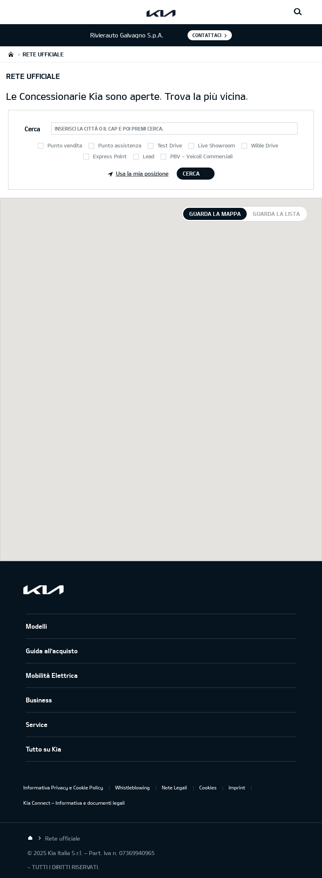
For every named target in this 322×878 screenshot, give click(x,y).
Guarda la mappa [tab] (215, 213)
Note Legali (174, 787)
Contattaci (206, 35)
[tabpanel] (161, 379)
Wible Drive (264, 145)
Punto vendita (64, 145)
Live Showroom (216, 145)
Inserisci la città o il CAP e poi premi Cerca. (109, 128)
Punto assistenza (119, 145)
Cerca (191, 173)
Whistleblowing (132, 787)
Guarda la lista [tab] (276, 213)
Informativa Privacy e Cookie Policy (63, 787)
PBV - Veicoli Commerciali (201, 156)
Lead (148, 156)
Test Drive (169, 145)
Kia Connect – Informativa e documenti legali (74, 803)
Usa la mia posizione (138, 173)
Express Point (110, 156)
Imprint (237, 787)
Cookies (208, 787)
